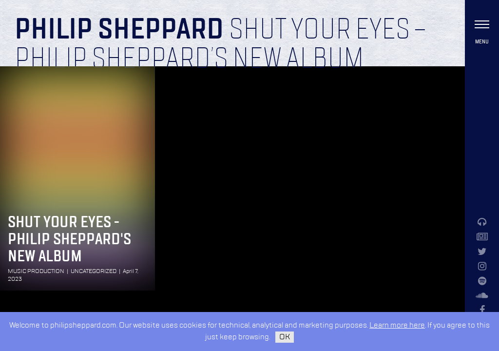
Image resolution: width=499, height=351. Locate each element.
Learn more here (397, 325)
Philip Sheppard (119, 30)
